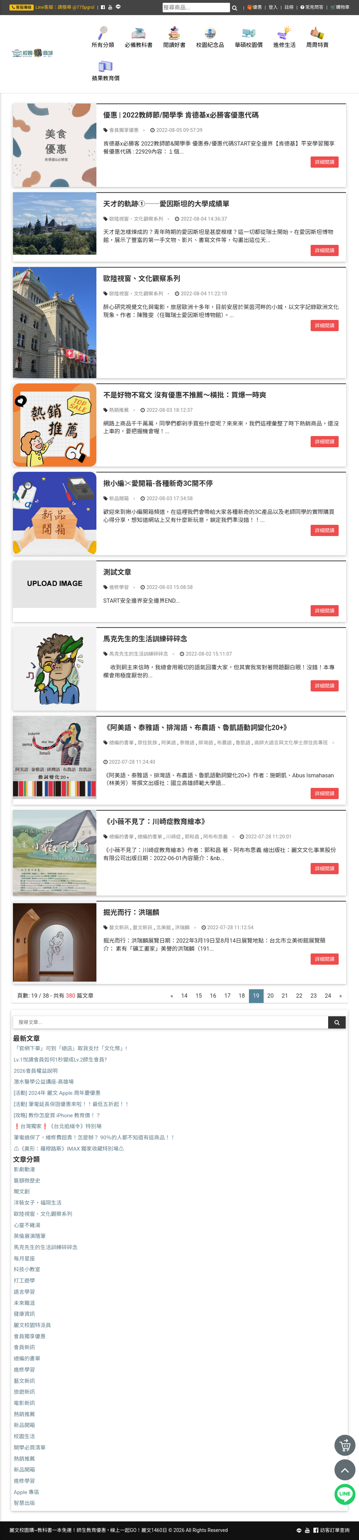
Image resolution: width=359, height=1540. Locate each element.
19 (256, 995)
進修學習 (119, 587)
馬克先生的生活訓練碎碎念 (145, 639)
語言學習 (24, 1292)
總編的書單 (121, 742)
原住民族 (147, 742)
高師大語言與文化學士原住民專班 (291, 742)
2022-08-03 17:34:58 (166, 498)
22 (299, 995)
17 (227, 995)
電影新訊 (24, 1403)
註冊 (288, 7)
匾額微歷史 (27, 1181)
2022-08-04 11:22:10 (201, 293)
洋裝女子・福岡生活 (38, 1203)
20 (270, 995)
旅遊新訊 (24, 1392)
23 (314, 995)
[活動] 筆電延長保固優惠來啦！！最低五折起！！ (72, 1104)
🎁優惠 (254, 7)
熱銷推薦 (119, 410)
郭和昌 (192, 836)
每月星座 (24, 1259)
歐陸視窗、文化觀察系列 (136, 219)
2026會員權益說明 (35, 1071)
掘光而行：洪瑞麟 (131, 912)
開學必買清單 (30, 1448)
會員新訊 (24, 1347)
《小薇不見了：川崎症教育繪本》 (156, 821)
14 (184, 995)
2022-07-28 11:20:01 (266, 836)
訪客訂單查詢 (335, 1530)
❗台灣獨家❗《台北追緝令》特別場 (58, 1126)
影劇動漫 (24, 1169)
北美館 (163, 927)
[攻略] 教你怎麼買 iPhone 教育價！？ (57, 1115)
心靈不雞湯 (27, 1225)
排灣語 (205, 742)
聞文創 (22, 1192)
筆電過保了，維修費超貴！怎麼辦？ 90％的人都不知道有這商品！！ (94, 1137)
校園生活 (24, 1436)
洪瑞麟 (182, 927)
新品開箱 (119, 498)
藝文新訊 (119, 927)
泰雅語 (187, 742)
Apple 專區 (26, 1492)
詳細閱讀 (324, 162)
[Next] (340, 996)
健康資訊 (24, 1314)
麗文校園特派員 (32, 1325)
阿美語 (168, 742)
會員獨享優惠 (123, 130)
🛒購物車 (340, 7)
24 (328, 995)
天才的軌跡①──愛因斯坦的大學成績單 (166, 204)
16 (213, 995)
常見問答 (312, 7)
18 (242, 995)
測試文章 (117, 572)
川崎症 (173, 836)
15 (199, 995)
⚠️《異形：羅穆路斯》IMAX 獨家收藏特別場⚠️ (69, 1149)
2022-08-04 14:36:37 (201, 219)
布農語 (224, 742)
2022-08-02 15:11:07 (206, 654)
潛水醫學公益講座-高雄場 (44, 1082)
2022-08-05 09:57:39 (176, 130)
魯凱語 (243, 742)
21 (285, 995)
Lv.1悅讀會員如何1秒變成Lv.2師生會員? (60, 1060)
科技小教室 (27, 1269)
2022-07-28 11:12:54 (227, 927)
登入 (273, 7)
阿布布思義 (215, 836)
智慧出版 (24, 1503)
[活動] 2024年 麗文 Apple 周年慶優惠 (57, 1093)
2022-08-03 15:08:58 (166, 587)
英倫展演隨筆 (30, 1236)
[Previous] (171, 996)
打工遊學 (24, 1281)
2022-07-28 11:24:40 (129, 762)
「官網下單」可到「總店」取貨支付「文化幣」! (70, 1048)
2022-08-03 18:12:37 (166, 410)
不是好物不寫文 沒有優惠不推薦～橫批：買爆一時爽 (184, 395)
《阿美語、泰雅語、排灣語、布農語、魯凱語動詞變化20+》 (197, 727)
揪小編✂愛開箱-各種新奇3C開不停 (158, 483)
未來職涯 (24, 1303)
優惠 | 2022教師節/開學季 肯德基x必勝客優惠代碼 (181, 115)
